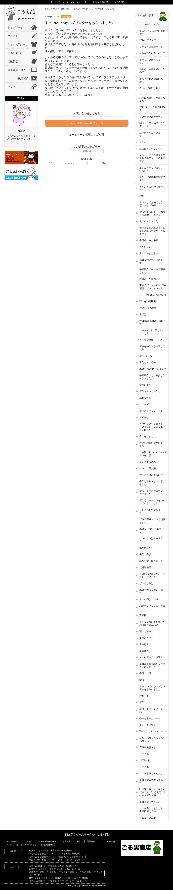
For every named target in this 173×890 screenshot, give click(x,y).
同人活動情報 (145, 15)
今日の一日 (145, 673)
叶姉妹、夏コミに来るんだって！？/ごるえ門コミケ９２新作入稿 (152, 792)
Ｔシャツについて (148, 725)
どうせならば (146, 583)
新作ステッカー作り (149, 391)
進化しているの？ (148, 362)
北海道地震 (145, 567)
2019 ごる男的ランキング (152, 369)
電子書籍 (91, 841)
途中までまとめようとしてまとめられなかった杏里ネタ (152, 230)
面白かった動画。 (148, 279)
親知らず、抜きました (151, 561)
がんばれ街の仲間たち (26, 845)
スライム (144, 753)
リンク (12, 87)
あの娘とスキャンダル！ (152, 148)
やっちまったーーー (149, 718)
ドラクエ (144, 767)
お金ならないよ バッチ (152, 53)
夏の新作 (144, 651)
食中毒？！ (145, 644)
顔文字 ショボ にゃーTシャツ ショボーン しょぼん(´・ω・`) (57, 869)
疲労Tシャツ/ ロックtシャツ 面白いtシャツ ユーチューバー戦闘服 (58, 878)
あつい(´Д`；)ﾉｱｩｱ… (149, 599)
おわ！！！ (70, 163)
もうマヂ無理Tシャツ (150, 339)
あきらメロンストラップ (69, 860)
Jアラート (144, 760)
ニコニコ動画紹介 (18, 78)
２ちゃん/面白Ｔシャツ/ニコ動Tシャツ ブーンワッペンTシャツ (58, 881)
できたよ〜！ (146, 385)
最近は (142, 314)
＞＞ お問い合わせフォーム (86, 123)
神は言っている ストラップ (41, 860)
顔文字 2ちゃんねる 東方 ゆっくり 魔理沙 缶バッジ (53, 850)
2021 (142, 196)
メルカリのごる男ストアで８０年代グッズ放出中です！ (152, 158)
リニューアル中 (147, 817)
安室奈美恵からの (148, 747)
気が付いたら (146, 547)
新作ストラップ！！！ (151, 411)
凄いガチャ (145, 631)
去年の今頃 (145, 554)
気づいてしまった (148, 221)
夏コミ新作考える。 (149, 801)
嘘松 (104, 163)
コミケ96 (144, 404)
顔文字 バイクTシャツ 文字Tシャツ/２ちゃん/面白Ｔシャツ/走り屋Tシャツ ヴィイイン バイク (66, 873)
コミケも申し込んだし (151, 773)
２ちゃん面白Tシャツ (46, 841)
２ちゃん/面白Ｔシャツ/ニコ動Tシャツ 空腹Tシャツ (53, 866)
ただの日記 (145, 247)
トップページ (16, 27)
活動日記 (13, 61)
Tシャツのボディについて (153, 295)
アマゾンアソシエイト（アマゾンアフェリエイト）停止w (152, 426)
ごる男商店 (14, 53)
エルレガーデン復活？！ (152, 657)
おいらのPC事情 (148, 307)
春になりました (147, 436)
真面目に (144, 615)
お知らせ (144, 417)
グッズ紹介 (14, 35)
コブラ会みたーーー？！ (152, 116)
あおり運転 (145, 397)
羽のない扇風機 (147, 301)
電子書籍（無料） (18, 69)
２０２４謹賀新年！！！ (152, 46)
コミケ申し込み (147, 461)
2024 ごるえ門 (147, 40)
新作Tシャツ (146, 355)
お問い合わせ (47, 845)
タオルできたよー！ (149, 253)
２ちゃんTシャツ (18, 44)
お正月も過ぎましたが (151, 475)
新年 (141, 702)
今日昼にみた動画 (148, 240)
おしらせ (144, 142)
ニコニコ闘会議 (147, 468)
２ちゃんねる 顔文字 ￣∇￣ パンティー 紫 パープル (54, 853)
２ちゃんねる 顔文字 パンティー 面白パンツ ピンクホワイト (56, 857)
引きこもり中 (146, 637)
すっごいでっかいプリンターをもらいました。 (80, 23)
